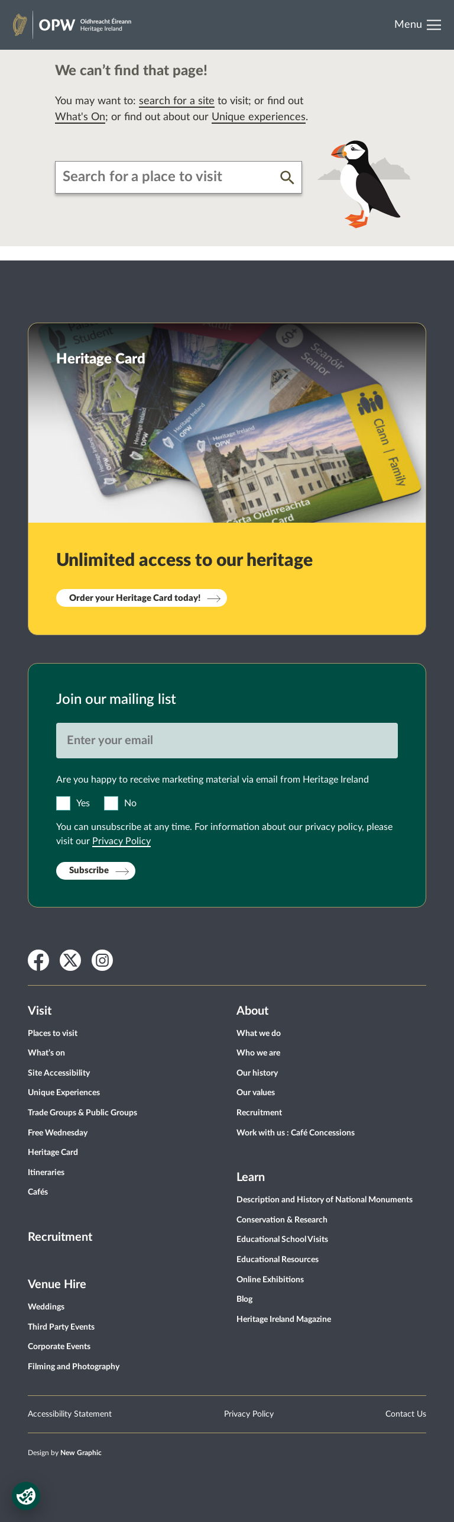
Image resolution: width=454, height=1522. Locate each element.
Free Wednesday (57, 1133)
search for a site (177, 101)
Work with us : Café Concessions (295, 1133)
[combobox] (168, 177)
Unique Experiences (64, 1093)
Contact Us (405, 1414)
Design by (65, 1452)
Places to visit (52, 1033)
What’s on (46, 1053)
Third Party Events (61, 1327)
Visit (39, 1011)
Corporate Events (59, 1347)
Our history (257, 1073)
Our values (255, 1093)
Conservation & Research (281, 1220)
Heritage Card (53, 1152)
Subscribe (89, 870)
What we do (258, 1033)
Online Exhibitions (270, 1280)
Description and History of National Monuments (324, 1200)
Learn (250, 1177)
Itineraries (46, 1173)
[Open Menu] (421, 25)
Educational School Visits (282, 1239)
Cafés (38, 1192)
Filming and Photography (73, 1367)
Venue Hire (57, 1285)
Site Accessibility (59, 1073)
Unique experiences (259, 117)
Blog (244, 1299)
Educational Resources (277, 1260)
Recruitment (60, 1237)
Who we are (258, 1053)
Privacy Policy (121, 841)
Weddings (46, 1307)
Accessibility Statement (70, 1414)
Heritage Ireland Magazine (283, 1319)
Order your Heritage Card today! (134, 598)
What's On (80, 117)
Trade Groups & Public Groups (82, 1113)
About (252, 1011)
